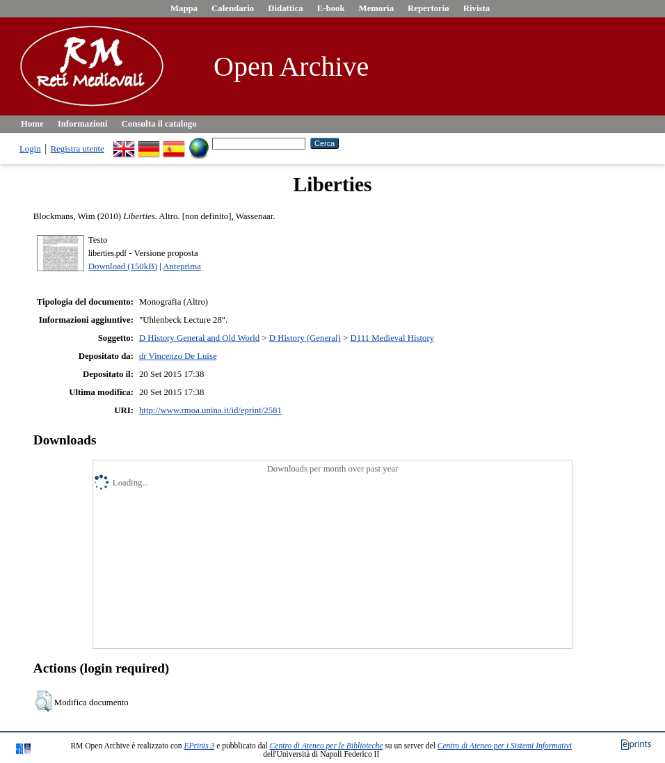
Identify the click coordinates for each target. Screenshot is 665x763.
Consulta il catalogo (159, 124)
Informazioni (83, 124)
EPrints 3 (199, 745)
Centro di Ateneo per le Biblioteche (326, 745)
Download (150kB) (122, 266)
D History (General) (305, 338)
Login (30, 149)
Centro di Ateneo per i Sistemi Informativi (505, 745)
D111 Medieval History (392, 338)
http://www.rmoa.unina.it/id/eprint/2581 (210, 410)
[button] (43, 701)
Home (32, 124)
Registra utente (77, 149)
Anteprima (182, 266)
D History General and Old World (199, 338)
